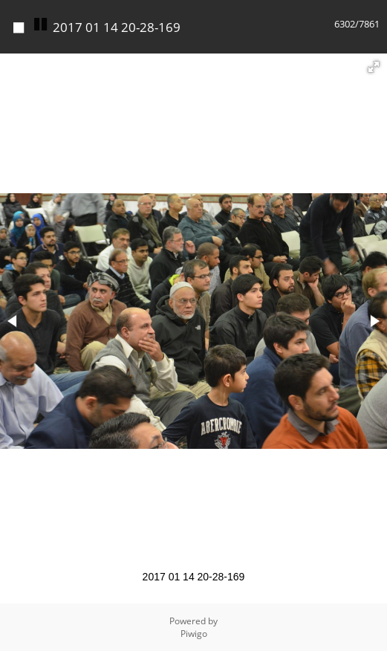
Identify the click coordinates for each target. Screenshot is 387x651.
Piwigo (194, 633)
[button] (374, 67)
